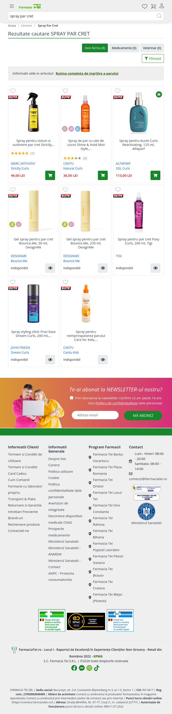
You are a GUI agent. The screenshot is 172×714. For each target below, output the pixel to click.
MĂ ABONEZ (143, 415)
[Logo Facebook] (74, 668)
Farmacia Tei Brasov (101, 572)
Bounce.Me (19, 261)
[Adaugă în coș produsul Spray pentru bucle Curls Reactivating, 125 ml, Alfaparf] (155, 175)
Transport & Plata (21, 499)
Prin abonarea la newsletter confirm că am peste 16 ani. (118, 398)
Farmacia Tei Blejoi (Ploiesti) (105, 597)
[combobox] (86, 16)
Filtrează (153, 58)
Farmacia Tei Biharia (101, 533)
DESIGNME (19, 256)
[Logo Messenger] (82, 668)
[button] (50, 268)
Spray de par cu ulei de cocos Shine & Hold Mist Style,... (86, 145)
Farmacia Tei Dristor (101, 482)
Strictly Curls (20, 168)
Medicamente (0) (124, 48)
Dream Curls (20, 352)
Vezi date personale (125, 403)
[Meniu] (11, 6)
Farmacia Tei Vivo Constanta (104, 508)
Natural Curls (73, 168)
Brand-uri (15, 518)
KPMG (98, 656)
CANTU (68, 163)
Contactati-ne (18, 530)
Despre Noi (57, 458)
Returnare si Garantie (25, 505)
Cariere (54, 465)
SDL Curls (123, 168)
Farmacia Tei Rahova (101, 521)
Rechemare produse (24, 524)
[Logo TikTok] (96, 668)
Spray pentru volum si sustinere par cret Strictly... (33, 143)
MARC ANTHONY (23, 163)
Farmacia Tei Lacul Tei (105, 495)
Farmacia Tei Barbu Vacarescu (106, 457)
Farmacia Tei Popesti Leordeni (104, 546)
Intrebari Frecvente (23, 511)
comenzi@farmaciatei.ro (148, 479)
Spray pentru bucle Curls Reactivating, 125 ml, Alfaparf (138, 145)
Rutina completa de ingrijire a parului (87, 73)
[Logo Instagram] (89, 668)
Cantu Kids (71, 352)
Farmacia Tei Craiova (101, 584)
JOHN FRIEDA (20, 347)
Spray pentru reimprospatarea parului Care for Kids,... (86, 336)
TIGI (119, 256)
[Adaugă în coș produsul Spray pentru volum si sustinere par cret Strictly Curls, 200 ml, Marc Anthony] (50, 175)
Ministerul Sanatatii (63, 541)
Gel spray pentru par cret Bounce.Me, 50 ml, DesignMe (33, 243)
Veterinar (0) (152, 48)
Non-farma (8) (95, 48)
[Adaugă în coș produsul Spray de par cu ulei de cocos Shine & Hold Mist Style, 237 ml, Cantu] (103, 175)
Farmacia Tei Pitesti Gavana (106, 559)
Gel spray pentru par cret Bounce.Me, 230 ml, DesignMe (85, 243)
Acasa (12, 25)
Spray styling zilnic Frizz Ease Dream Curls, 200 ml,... (33, 334)
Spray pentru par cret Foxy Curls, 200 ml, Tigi (138, 241)
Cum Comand (19, 479)
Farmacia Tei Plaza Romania (105, 470)
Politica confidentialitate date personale (65, 490)
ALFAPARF (123, 163)
